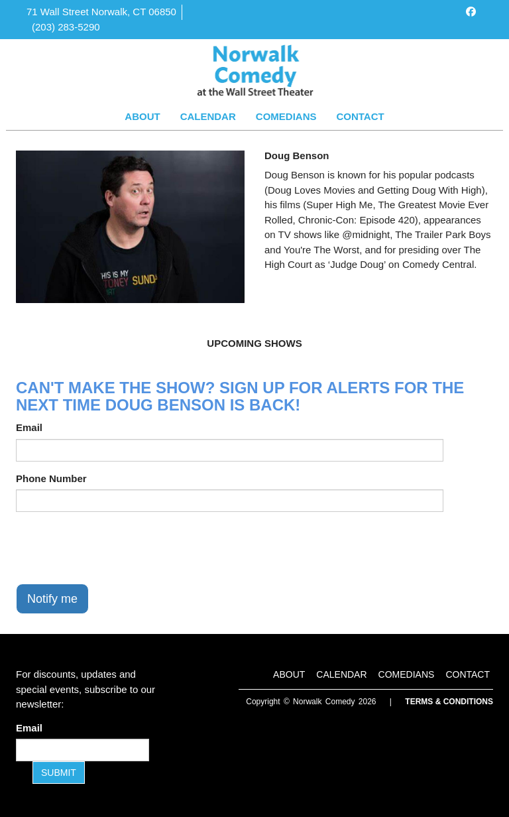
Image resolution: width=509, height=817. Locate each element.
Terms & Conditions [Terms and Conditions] (449, 701)
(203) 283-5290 (66, 26)
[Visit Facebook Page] (471, 11)
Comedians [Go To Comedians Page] (286, 116)
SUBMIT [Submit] (58, 772)
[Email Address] (82, 750)
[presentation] (116, 548)
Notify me (52, 598)
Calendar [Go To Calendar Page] (208, 116)
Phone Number (51, 478)
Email (29, 427)
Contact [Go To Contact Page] (360, 116)
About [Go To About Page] (142, 116)
